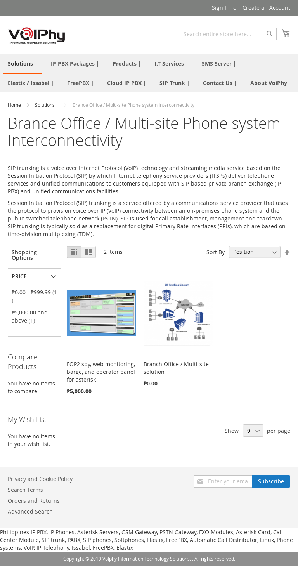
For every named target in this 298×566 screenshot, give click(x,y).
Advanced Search (30, 511)
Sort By (215, 251)
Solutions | (47, 105)
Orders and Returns (34, 500)
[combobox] (228, 34)
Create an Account (266, 7)
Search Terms (25, 489)
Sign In (221, 7)
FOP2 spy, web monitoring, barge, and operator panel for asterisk (101, 371)
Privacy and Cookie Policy (40, 479)
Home (15, 105)
